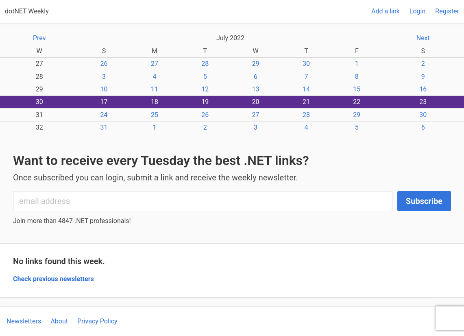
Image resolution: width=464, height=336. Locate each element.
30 (306, 63)
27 (154, 63)
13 (255, 89)
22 (356, 102)
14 (306, 89)
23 (423, 102)
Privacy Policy (97, 321)
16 (423, 89)
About (59, 321)
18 (154, 102)
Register (447, 11)
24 (104, 115)
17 (104, 102)
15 (356, 89)
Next (423, 38)
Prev (39, 38)
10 (104, 89)
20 (255, 102)
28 (205, 63)
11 (154, 89)
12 (205, 89)
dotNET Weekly (27, 11)
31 (104, 127)
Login (417, 11)
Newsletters (24, 321)
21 (306, 102)
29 (255, 63)
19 (205, 102)
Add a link (385, 11)
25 (154, 115)
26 (104, 63)
